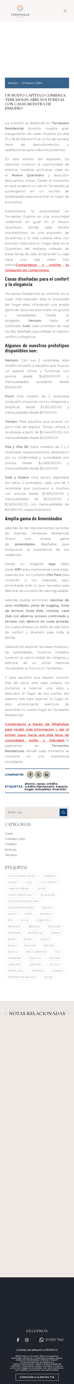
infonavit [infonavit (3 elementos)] (14, 926)
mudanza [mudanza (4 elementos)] (49, 945)
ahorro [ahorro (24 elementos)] (12, 882)
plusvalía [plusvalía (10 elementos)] (35, 958)
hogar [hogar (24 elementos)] (25, 920)
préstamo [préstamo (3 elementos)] (54, 958)
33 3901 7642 (55, 1340)
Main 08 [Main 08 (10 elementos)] (12, 945)
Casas (9, 833)
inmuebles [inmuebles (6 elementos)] (34, 926)
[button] (37, 1377)
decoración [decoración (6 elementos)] (47, 895)
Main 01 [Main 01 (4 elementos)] (12, 939)
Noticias (13, 83)
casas (40, 784)
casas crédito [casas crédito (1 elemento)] (48, 882)
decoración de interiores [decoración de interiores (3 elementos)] (23, 901)
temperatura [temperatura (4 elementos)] (16, 970)
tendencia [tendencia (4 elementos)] (38, 970)
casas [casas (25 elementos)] (28, 882)
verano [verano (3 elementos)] (48, 977)
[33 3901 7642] (41, 1339)
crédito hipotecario (39, 786)
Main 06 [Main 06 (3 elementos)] (45, 939)
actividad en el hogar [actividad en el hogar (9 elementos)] (21, 876)
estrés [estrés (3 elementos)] (28, 914)
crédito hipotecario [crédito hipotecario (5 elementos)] (20, 895)
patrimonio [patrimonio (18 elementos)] (15, 958)
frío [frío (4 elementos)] (10, 920)
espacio (61, 786)
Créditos (11, 844)
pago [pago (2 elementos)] (58, 951)
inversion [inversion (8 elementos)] (54, 926)
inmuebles (43, 789)
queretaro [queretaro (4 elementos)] (14, 964)
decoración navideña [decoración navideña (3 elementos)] (21, 907)
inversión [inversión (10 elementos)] (14, 932)
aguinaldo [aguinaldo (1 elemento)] (49, 876)
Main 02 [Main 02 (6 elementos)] (28, 939)
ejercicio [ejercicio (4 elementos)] (47, 907)
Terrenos (11, 855)
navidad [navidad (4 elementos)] (13, 951)
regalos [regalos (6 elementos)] (55, 964)
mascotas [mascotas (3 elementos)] (30, 945)
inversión (59, 789)
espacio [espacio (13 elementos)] (12, 914)
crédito (51, 784)
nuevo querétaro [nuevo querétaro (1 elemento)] (36, 951)
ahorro (30, 784)
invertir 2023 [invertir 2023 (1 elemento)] (35, 932)
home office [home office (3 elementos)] (44, 920)
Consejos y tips (15, 838)
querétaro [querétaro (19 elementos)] (35, 964)
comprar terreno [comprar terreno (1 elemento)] (18, 888)
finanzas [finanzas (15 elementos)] (46, 914)
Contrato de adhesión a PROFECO (37, 1349)
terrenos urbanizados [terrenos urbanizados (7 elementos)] (22, 977)
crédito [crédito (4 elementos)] (42, 888)
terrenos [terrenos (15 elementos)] (57, 970)
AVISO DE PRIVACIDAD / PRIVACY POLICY (37, 1360)
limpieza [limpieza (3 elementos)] (56, 932)
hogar (29, 789)
